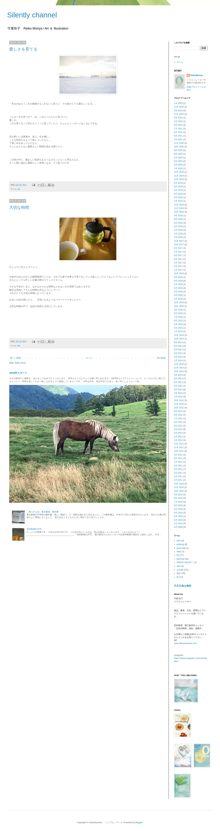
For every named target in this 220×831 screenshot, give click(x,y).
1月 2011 (178, 480)
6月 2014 (178, 346)
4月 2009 (178, 527)
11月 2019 (179, 176)
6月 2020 (178, 157)
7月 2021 (178, 128)
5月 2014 (178, 349)
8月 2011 (178, 458)
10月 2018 (179, 212)
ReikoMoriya (196, 75)
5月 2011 (178, 469)
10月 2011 (179, 451)
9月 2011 (178, 455)
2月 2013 (178, 393)
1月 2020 (178, 168)
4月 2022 (178, 117)
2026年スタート (18, 372)
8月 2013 (178, 378)
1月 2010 (178, 523)
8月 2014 (178, 342)
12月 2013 (179, 364)
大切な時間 (19, 207)
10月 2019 (179, 179)
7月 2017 (178, 252)
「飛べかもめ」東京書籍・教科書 (42, 512)
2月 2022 (178, 121)
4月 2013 (178, 386)
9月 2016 (178, 277)
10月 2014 (179, 338)
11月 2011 (179, 447)
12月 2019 (179, 172)
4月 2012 (178, 429)
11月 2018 (179, 208)
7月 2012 (178, 418)
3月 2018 (178, 230)
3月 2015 (178, 328)
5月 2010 (178, 509)
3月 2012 (178, 433)
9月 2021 (178, 125)
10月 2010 (179, 491)
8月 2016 (178, 281)
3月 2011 (178, 473)
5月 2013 (178, 382)
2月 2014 (178, 357)
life (19, 189)
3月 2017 (178, 262)
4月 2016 (178, 291)
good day (181, 548)
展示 (179, 573)
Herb (179, 551)
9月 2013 (178, 375)
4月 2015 (178, 324)
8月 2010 (178, 498)
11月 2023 (179, 114)
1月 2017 (178, 270)
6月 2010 (178, 505)
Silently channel (32, 15)
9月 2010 (178, 494)
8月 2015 (178, 313)
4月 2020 (178, 164)
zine (179, 566)
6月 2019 (178, 186)
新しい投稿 (15, 358)
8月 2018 (178, 219)
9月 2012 (178, 411)
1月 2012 (178, 440)
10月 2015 (179, 306)
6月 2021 (178, 132)
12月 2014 (179, 335)
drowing (180, 544)
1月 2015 (178, 331)
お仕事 (180, 570)
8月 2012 (178, 415)
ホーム (89, 358)
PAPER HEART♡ (185, 562)
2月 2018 (178, 233)
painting (180, 559)
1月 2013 (178, 396)
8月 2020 (178, 154)
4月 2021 (178, 139)
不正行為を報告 (182, 585)
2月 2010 (178, 520)
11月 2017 (179, 241)
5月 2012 (178, 426)
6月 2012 (178, 422)
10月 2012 (179, 407)
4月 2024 (178, 110)
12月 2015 (179, 302)
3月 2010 (178, 516)
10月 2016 (179, 273)
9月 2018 (178, 215)
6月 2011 (178, 465)
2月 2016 (178, 299)
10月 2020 (179, 146)
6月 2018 (178, 223)
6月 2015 (178, 320)
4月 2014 (178, 353)
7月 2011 (178, 462)
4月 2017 (178, 259)
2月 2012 (178, 436)
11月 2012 (179, 404)
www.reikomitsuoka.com (185, 643)
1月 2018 (178, 237)
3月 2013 (178, 389)
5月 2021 (178, 136)
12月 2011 (179, 444)
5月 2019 (178, 190)
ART (179, 541)
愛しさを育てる (23, 49)
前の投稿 (161, 358)
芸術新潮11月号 (34, 529)
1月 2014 (178, 360)
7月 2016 (178, 284)
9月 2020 (178, 150)
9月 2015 (178, 310)
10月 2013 (179, 371)
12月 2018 (179, 204)
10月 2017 (179, 244)
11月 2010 (179, 487)
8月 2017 (178, 248)
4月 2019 (178, 194)
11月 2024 (179, 107)
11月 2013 (179, 367)
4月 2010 (178, 512)
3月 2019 (178, 197)
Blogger (139, 822)
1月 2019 (178, 201)
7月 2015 (178, 317)
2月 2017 (178, 266)
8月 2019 (178, 183)
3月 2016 (178, 295)
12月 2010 (179, 483)
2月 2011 (178, 476)
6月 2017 (178, 255)
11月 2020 (179, 143)
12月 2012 (179, 400)
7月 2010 (178, 502)
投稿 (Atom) (20, 363)
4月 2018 (178, 226)
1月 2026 (178, 103)
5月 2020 (178, 161)
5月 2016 (178, 288)
